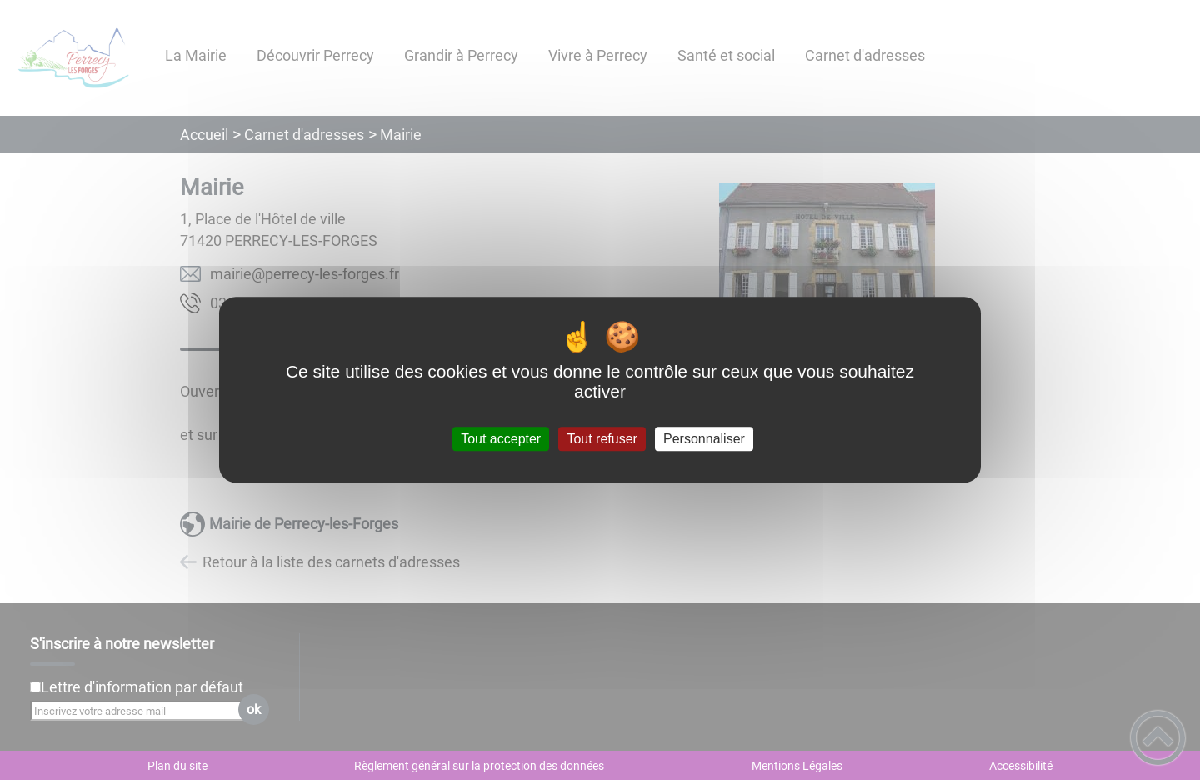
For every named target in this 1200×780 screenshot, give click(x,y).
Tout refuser (602, 439)
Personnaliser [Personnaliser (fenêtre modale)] (704, 439)
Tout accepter (501, 439)
